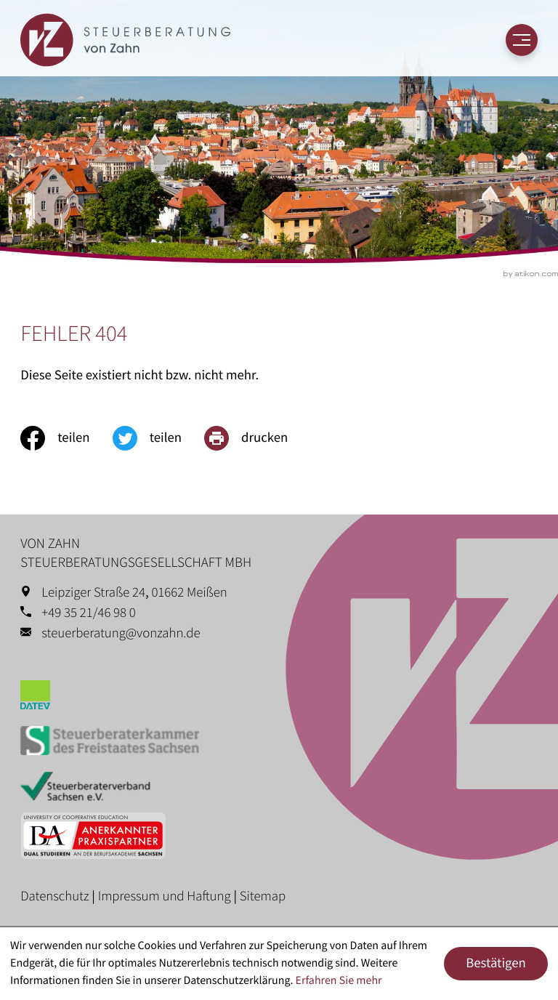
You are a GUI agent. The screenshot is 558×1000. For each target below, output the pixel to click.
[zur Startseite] (125, 40)
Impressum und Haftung (164, 896)
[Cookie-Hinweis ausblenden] (496, 963)
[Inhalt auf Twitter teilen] (158, 438)
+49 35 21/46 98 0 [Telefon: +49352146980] (88, 613)
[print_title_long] (257, 438)
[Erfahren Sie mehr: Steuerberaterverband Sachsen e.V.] (278, 789)
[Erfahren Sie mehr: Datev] (278, 698)
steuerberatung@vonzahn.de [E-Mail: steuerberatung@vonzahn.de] (120, 633)
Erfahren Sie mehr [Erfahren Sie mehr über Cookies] (339, 980)
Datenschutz (54, 896)
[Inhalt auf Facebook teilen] (66, 438)
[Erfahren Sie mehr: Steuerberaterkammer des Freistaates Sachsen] (278, 744)
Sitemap (263, 896)
